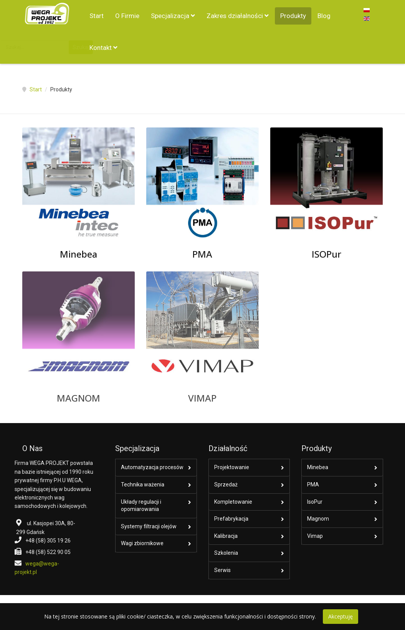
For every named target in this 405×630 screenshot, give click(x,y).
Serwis (222, 570)
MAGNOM (78, 398)
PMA (202, 254)
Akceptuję (340, 616)
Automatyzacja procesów (152, 467)
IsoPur (314, 502)
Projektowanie (231, 467)
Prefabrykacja (231, 519)
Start (96, 16)
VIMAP (202, 398)
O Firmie (127, 16)
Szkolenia (226, 553)
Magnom (318, 519)
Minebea (78, 254)
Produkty (293, 16)
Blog (324, 16)
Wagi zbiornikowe (142, 543)
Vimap (315, 536)
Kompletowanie (233, 502)
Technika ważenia (142, 484)
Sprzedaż (226, 484)
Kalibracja (226, 536)
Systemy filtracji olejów (149, 526)
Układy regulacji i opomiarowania (141, 506)
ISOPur (326, 254)
